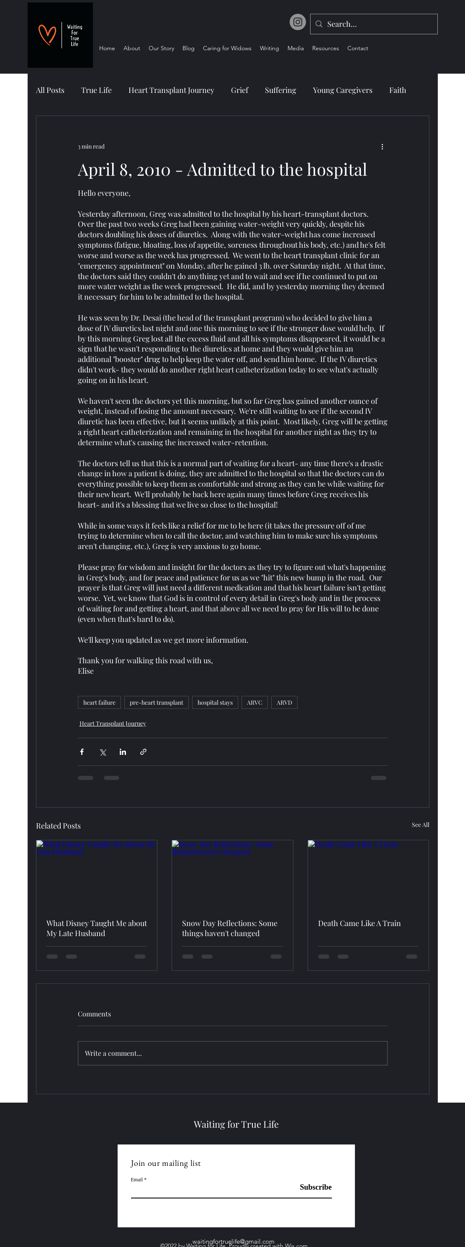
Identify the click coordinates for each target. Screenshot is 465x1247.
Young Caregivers (343, 90)
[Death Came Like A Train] (368, 874)
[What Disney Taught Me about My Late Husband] (96, 874)
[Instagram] (298, 22)
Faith (397, 90)
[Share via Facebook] (82, 752)
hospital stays (215, 702)
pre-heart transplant (156, 702)
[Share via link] (143, 752)
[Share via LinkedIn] (123, 752)
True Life (96, 90)
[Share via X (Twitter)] (102, 752)
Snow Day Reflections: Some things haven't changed (229, 928)
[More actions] (383, 146)
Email (137, 1179)
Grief (239, 90)
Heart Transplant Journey (171, 90)
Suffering (280, 90)
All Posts (50, 90)
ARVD (284, 702)
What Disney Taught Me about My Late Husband (96, 928)
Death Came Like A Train (359, 923)
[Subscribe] (311, 1187)
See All (420, 825)
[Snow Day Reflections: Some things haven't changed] (232, 874)
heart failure (99, 702)
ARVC (254, 702)
